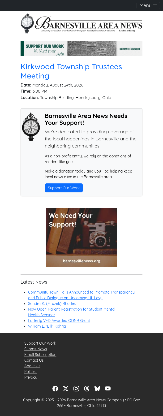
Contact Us (33, 360)
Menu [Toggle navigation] (148, 5)
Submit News (35, 349)
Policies (30, 371)
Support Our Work (64, 188)
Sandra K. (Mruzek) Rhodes (52, 303)
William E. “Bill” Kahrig (47, 326)
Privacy (30, 377)
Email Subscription (40, 354)
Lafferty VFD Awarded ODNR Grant (59, 320)
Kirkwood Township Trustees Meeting (71, 71)
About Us (32, 366)
